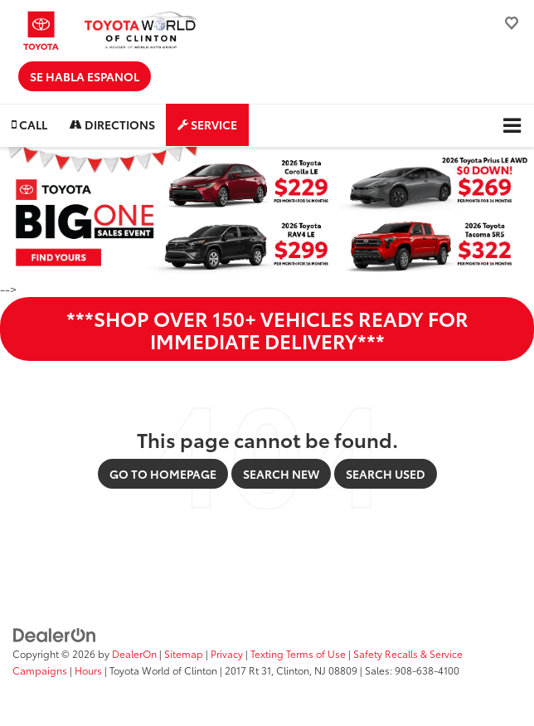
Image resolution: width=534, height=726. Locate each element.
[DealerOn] (54, 634)
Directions (112, 124)
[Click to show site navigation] (512, 126)
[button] (29, 125)
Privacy (227, 653)
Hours (88, 670)
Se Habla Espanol (84, 76)
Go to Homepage (162, 473)
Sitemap (183, 653)
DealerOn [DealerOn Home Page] (134, 653)
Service (207, 124)
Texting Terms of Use (298, 653)
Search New (281, 473)
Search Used (385, 473)
